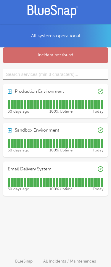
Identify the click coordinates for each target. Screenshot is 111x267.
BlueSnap (24, 261)
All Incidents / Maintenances (69, 261)
